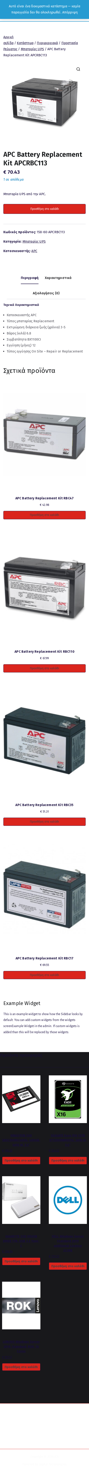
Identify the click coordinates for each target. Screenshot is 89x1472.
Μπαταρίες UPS (32, 49)
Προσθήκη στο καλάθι (44, 209)
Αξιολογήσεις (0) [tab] (46, 293)
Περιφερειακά (47, 43)
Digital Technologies (53, 1464)
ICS (56, 1457)
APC (34, 251)
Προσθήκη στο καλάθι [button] (44, 515)
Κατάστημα (25, 43)
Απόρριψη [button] (70, 12)
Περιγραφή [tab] (30, 278)
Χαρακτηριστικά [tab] (58, 278)
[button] (78, 69)
